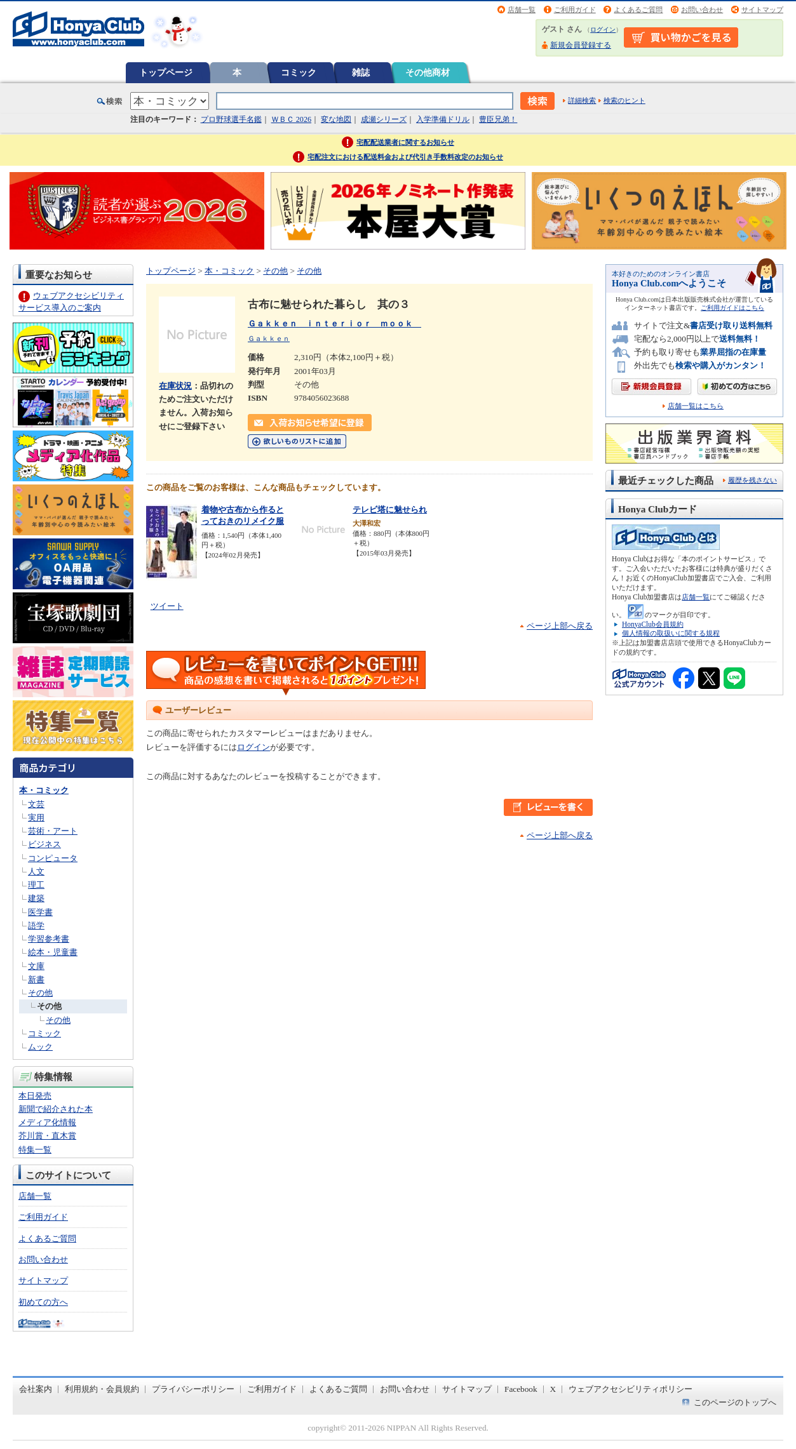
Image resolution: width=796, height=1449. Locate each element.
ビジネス (44, 844)
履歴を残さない (752, 480)
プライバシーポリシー (193, 1389)
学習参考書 (48, 939)
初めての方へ (43, 1302)
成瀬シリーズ (384, 119)
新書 (36, 979)
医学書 (40, 912)
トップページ (165, 72)
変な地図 (336, 119)
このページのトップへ (735, 1402)
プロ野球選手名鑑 (231, 119)
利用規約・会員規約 (102, 1389)
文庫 (36, 966)
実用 (36, 817)
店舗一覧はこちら (696, 406)
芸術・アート (53, 831)
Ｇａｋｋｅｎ (269, 338)
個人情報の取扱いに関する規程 (671, 633)
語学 (36, 925)
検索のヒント (624, 100)
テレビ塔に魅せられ (390, 509)
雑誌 (361, 72)
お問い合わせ (702, 9)
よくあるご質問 (638, 9)
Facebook (520, 1389)
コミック (298, 72)
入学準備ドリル (442, 119)
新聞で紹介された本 (55, 1109)
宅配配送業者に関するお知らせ (405, 142)
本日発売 (34, 1095)
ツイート (167, 606)
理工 (36, 885)
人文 (36, 871)
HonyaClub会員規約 (653, 624)
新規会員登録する (580, 45)
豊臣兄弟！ (498, 119)
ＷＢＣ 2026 (291, 119)
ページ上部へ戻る (560, 626)
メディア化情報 (47, 1122)
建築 (36, 898)
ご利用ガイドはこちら (732, 307)
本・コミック (44, 790)
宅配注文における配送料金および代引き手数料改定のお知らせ (405, 157)
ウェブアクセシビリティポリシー (630, 1389)
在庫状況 (175, 386)
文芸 (36, 804)
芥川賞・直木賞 (47, 1135)
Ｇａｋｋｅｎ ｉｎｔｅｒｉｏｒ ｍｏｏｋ (334, 323)
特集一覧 (34, 1149)
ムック (40, 1047)
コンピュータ (53, 858)
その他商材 (427, 72)
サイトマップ (762, 9)
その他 (40, 993)
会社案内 (35, 1389)
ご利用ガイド (575, 9)
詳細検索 (582, 100)
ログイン (603, 29)
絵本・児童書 (53, 952)
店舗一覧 (522, 9)
